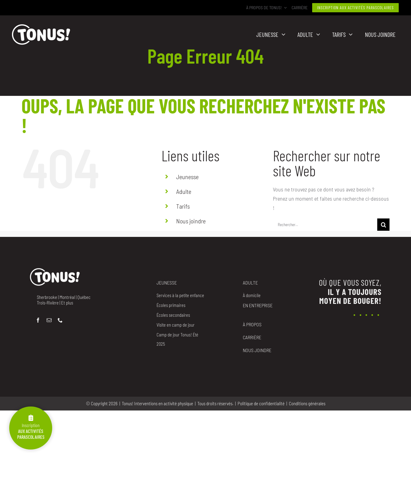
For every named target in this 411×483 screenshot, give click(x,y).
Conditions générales (307, 403)
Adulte (183, 191)
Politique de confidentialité (261, 403)
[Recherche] (383, 224)
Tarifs (183, 206)
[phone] (60, 320)
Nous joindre (191, 221)
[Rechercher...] (325, 224)
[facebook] (38, 320)
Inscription (31, 427)
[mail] (49, 320)
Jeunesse (187, 176)
